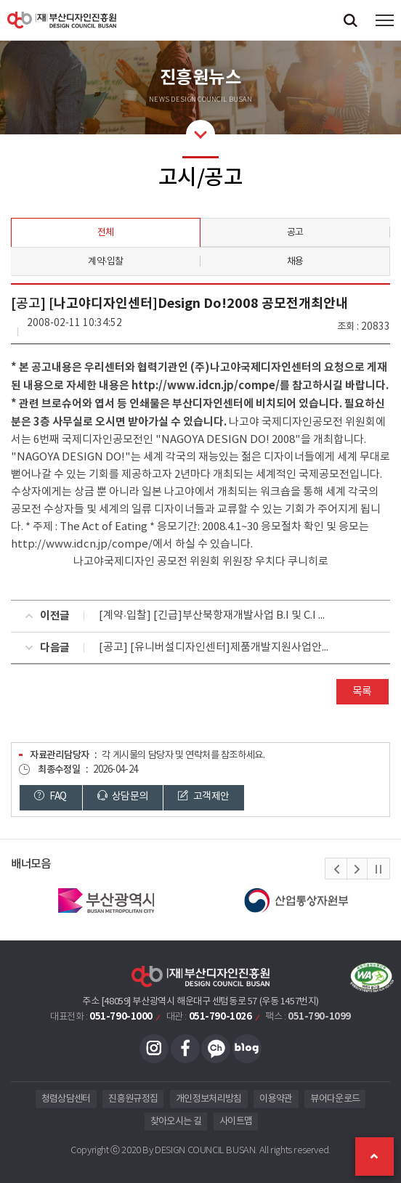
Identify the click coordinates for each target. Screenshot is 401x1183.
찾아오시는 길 (175, 1121)
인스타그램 (154, 1048)
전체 (105, 232)
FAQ (51, 797)
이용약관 (275, 1099)
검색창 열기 (350, 20)
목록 (362, 692)
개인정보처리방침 (209, 1099)
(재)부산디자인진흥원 (61, 20)
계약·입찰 (105, 261)
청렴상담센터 (66, 1099)
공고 (295, 232)
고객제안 (204, 797)
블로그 (247, 1048)
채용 (295, 261)
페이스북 (185, 1048)
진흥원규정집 (133, 1099)
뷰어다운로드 (335, 1099)
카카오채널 (215, 1048)
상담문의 (123, 797)
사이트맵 (235, 1121)
